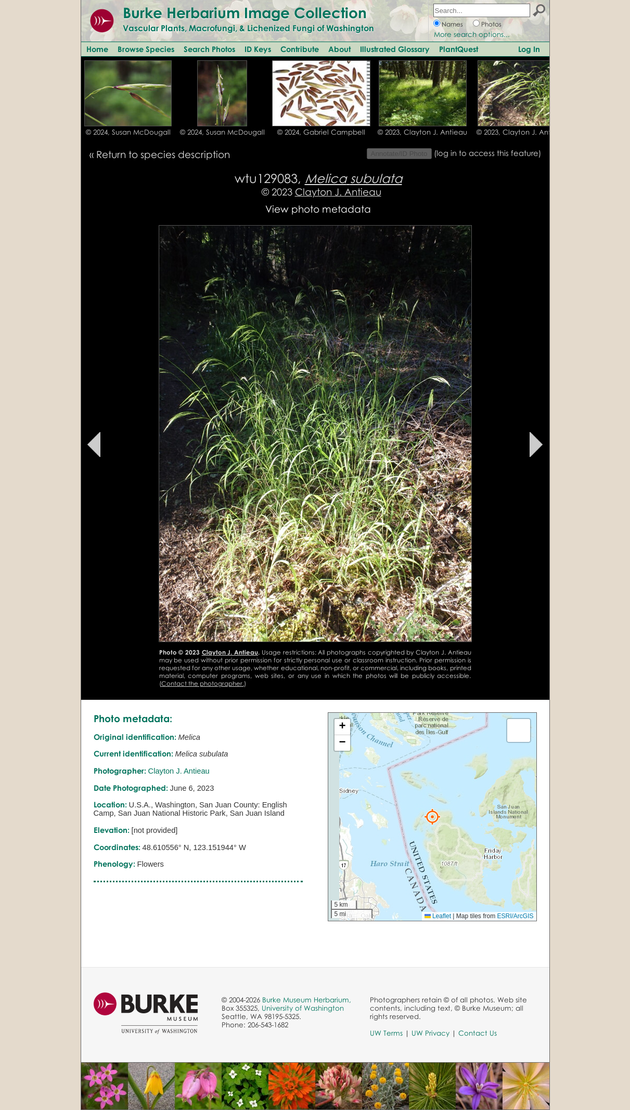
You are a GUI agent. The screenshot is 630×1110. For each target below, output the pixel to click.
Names (452, 24)
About (339, 49)
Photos (491, 24)
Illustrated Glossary (395, 49)
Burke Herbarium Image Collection (245, 12)
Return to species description (163, 154)
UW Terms (386, 1033)
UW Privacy (430, 1033)
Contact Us (477, 1033)
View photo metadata (318, 209)
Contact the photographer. (202, 683)
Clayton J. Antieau (338, 192)
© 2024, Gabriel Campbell (321, 132)
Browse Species (146, 49)
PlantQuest (458, 49)
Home (97, 49)
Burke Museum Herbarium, (306, 1000)
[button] (432, 816)
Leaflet (438, 916)
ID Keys (258, 49)
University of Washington (303, 1008)
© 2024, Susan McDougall (128, 132)
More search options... (472, 34)
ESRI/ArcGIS (515, 916)
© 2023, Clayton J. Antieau (422, 132)
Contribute (299, 49)
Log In (529, 49)
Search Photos (209, 49)
